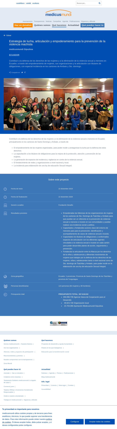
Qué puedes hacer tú (12, 369)
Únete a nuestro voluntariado (14, 396)
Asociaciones (27, 21)
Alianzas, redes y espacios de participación (18, 352)
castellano (20, 3)
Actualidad (73, 25)
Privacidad (45, 385)
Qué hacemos (59, 25)
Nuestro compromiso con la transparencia (18, 359)
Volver (8, 35)
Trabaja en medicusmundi (12, 400)
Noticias (49, 21)
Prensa (59, 373)
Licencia (54, 385)
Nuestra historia (26, 344)
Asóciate (7, 373)
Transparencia (39, 21)
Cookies (71, 385)
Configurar (74, 422)
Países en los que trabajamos (51, 348)
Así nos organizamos (11, 348)
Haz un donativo (17, 373)
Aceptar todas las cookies (99, 422)
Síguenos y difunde (88, 21)
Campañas (57, 21)
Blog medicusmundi (48, 377)
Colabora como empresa (12, 377)
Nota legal (62, 385)
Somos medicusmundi (11, 344)
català (28, 3)
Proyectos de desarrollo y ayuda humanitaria (56, 344)
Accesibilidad (46, 389)
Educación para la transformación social (55, 352)
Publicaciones (74, 21)
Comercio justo (9, 386)
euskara (35, 3)
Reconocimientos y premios (13, 356)
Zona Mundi (8, 363)
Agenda (65, 21)
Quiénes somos (42, 25)
